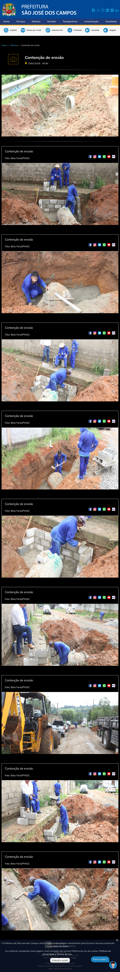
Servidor (51, 21)
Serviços (20, 21)
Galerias (14, 45)
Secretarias (111, 21)
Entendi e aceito (60, 960)
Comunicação (91, 21)
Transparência (70, 21)
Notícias (36, 21)
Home (6, 21)
